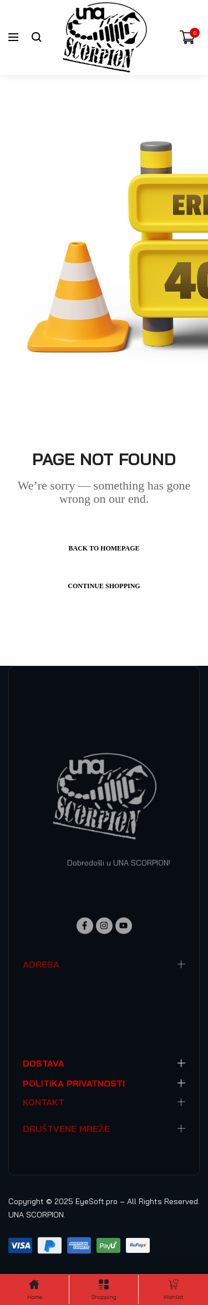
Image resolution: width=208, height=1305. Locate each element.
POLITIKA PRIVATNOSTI (74, 1083)
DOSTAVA (43, 1063)
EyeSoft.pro (96, 1201)
